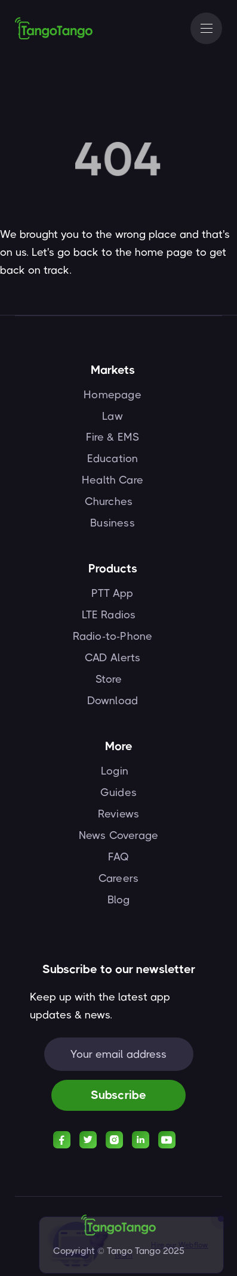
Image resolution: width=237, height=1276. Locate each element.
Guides (118, 792)
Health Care (112, 480)
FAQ (119, 857)
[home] (54, 28)
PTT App (112, 593)
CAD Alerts (113, 658)
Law (112, 416)
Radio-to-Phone (113, 636)
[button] (206, 28)
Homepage (112, 395)
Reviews (118, 814)
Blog (118, 900)
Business (112, 523)
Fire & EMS (113, 437)
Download (112, 701)
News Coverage (118, 835)
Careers (118, 878)
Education (112, 458)
